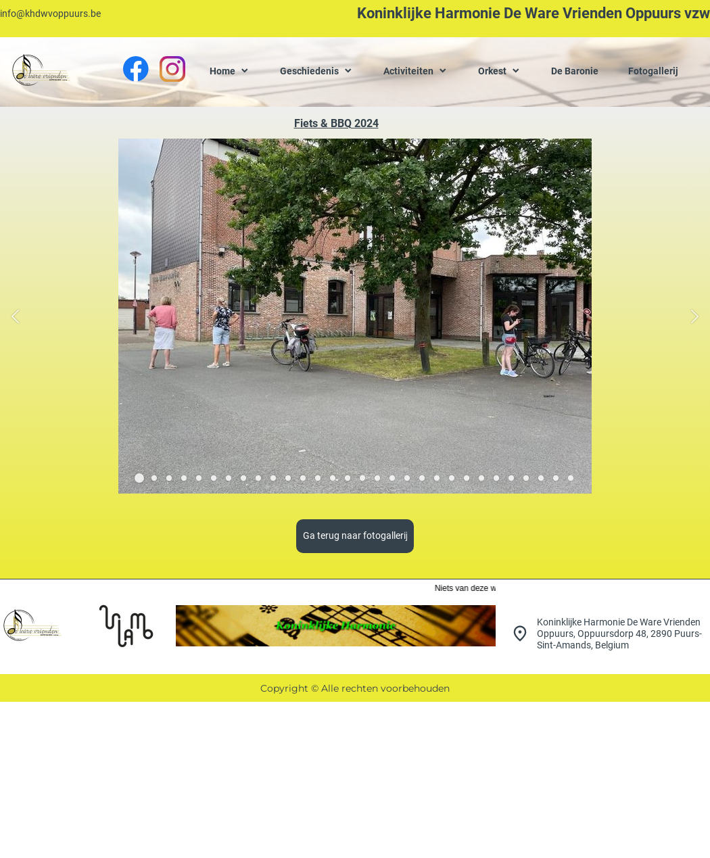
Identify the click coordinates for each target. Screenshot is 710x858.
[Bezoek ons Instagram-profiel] (172, 69)
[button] (15, 316)
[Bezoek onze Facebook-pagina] (136, 69)
